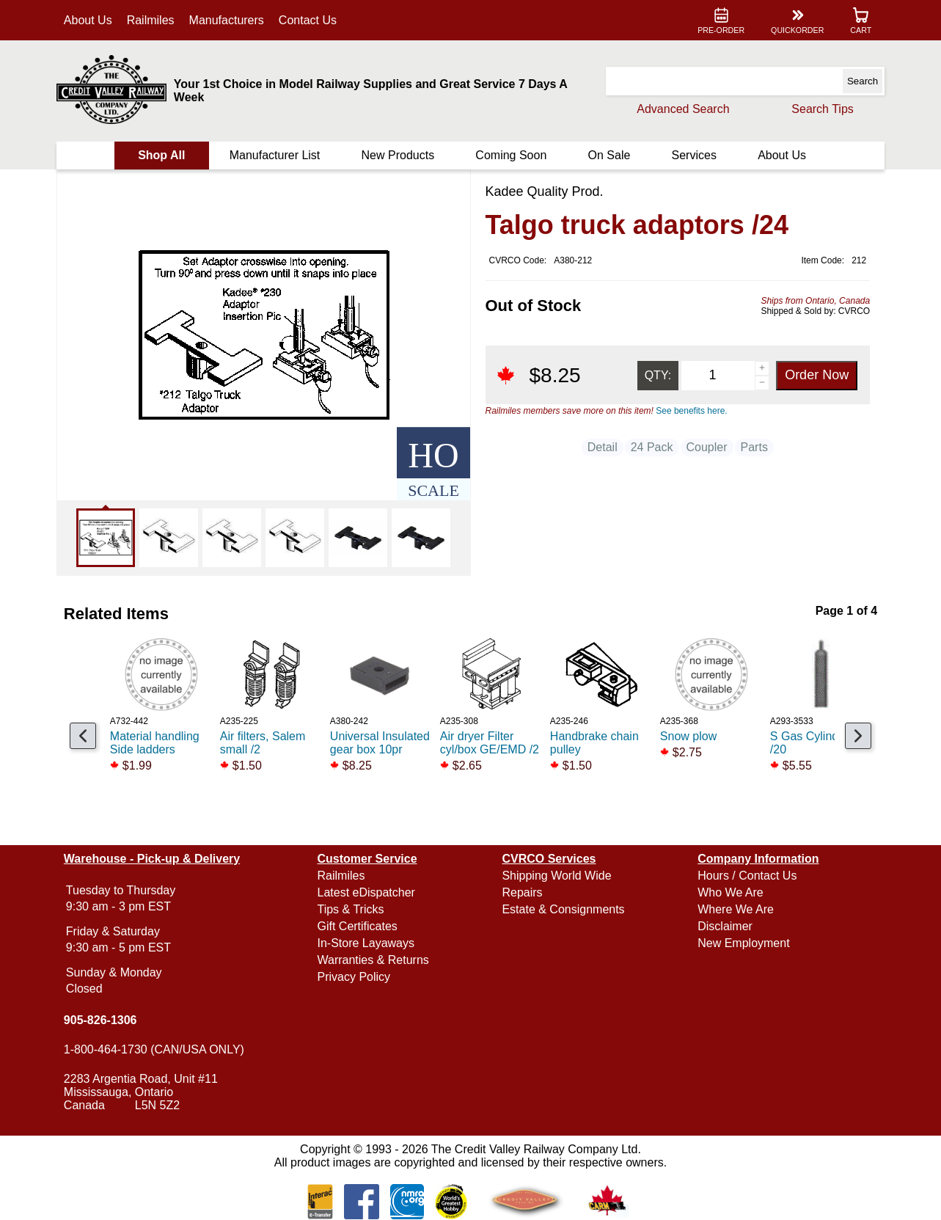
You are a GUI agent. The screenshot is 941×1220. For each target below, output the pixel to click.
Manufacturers (228, 20)
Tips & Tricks (351, 909)
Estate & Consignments (563, 909)
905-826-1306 (102, 1020)
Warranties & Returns (374, 960)
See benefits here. (691, 411)
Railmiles (152, 20)
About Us (89, 20)
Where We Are (735, 909)
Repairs (522, 892)
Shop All (162, 155)
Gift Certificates (358, 926)
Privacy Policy (355, 977)
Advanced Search (681, 109)
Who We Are (730, 892)
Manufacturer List (275, 155)
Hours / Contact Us (746, 875)
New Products (398, 155)
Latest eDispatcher (367, 892)
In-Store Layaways (367, 943)
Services (692, 155)
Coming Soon (510, 155)
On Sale (608, 155)
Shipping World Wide (556, 875)
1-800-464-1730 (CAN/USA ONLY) (155, 1049)
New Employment (742, 943)
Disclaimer (724, 926)
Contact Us (309, 20)
